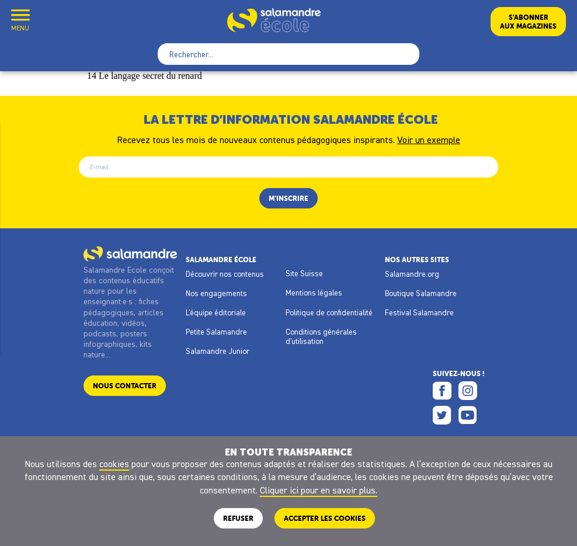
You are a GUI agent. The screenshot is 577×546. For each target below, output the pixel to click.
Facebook (442, 390)
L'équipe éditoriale (216, 312)
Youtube (467, 415)
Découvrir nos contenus (225, 274)
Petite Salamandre (216, 331)
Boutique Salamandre (421, 293)
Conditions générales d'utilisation (321, 336)
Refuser (238, 518)
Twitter (442, 415)
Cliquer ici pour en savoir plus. (318, 490)
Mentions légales (314, 292)
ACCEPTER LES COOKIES (325, 518)
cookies (114, 464)
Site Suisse (304, 273)
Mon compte (48, 21)
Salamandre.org (412, 274)
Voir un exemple (428, 139)
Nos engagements (216, 293)
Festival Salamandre (419, 312)
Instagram (467, 390)
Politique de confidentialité (329, 312)
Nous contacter (125, 385)
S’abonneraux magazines (528, 21)
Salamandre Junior (217, 351)
